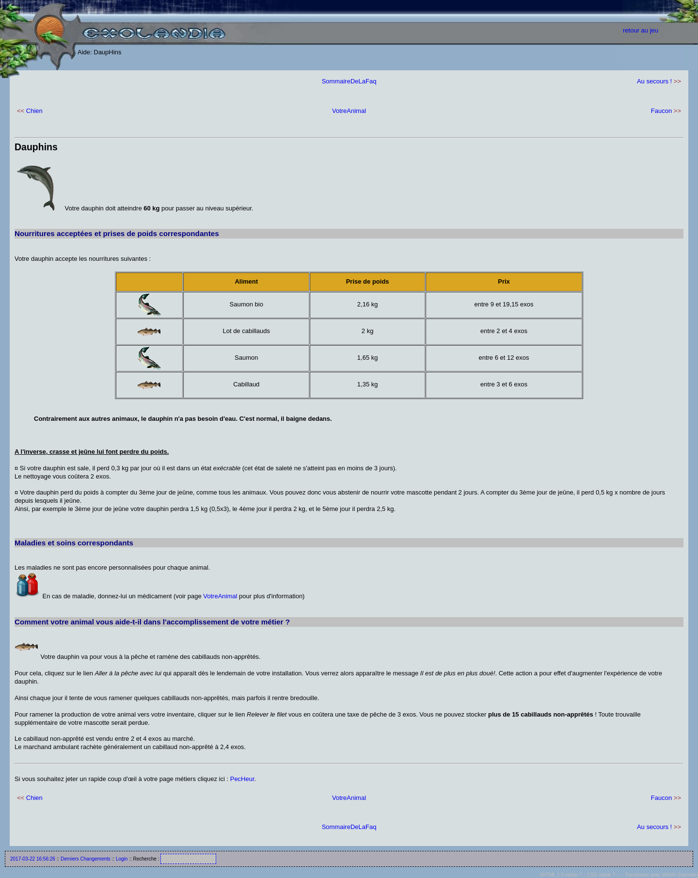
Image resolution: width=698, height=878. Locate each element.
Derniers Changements (86, 859)
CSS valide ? (601, 875)
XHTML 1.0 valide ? (560, 875)
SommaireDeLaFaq (349, 81)
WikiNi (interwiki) (680, 875)
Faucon (661, 110)
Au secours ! (654, 81)
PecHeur (242, 778)
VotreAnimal (349, 110)
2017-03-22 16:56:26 (32, 859)
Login (121, 859)
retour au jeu (640, 30)
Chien (34, 110)
